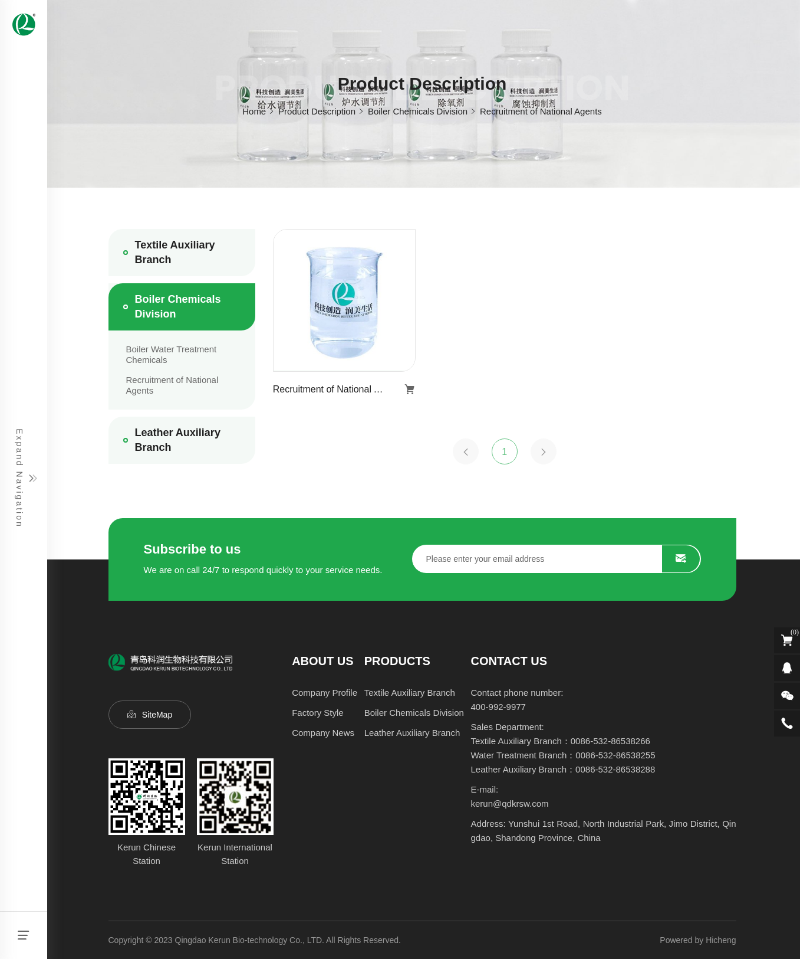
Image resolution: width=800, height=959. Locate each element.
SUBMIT (681, 558)
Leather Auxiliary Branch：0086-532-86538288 (563, 769)
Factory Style (318, 713)
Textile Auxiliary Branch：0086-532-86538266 (560, 741)
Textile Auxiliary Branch (175, 252)
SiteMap (157, 714)
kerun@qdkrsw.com (510, 803)
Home (254, 111)
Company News (323, 733)
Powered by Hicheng (698, 940)
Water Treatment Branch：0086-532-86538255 (563, 755)
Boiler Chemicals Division (418, 111)
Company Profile (324, 693)
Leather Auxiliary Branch (177, 440)
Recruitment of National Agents (541, 111)
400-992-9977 (498, 707)
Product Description (316, 111)
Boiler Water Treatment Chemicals (171, 354)
